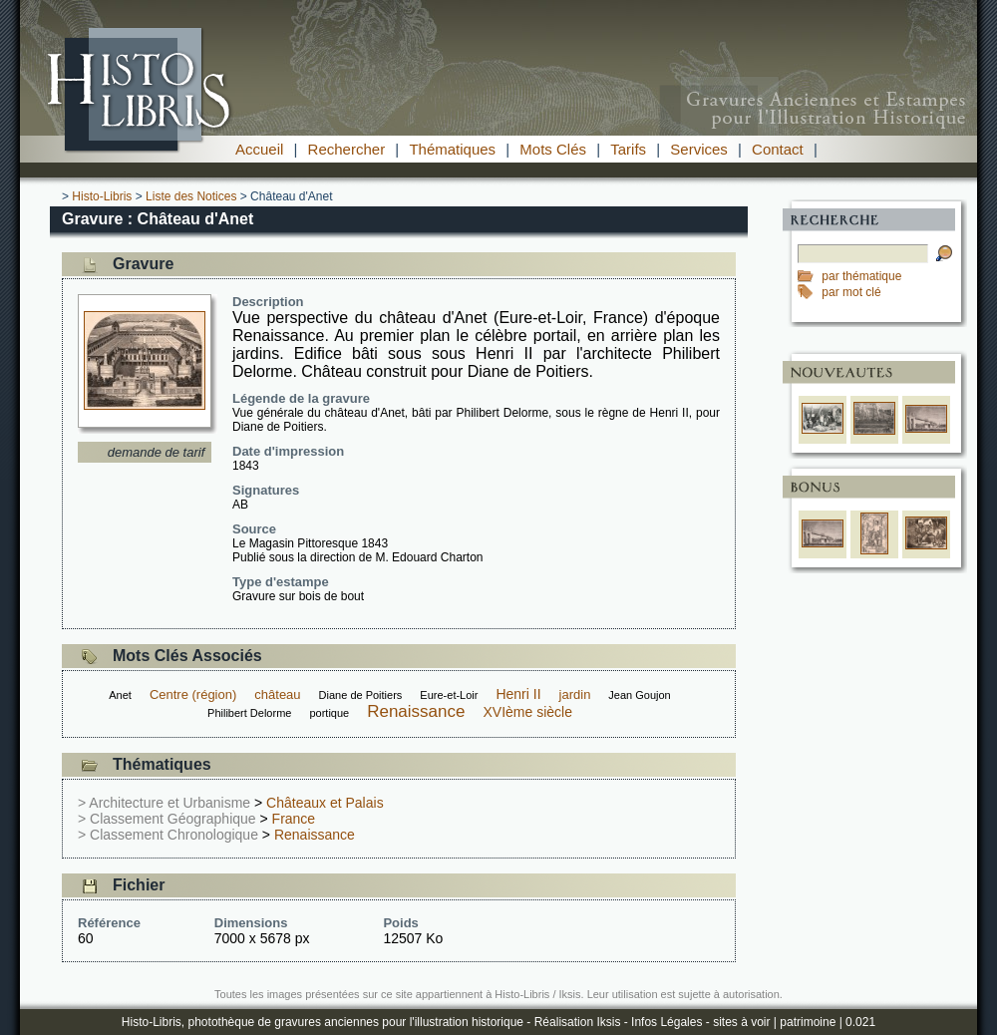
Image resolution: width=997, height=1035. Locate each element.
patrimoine (807, 1022)
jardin (575, 694)
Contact (778, 149)
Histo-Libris (102, 196)
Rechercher (347, 149)
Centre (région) (193, 694)
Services (699, 149)
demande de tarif (156, 452)
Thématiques (452, 149)
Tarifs (628, 149)
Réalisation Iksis (577, 1022)
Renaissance (416, 711)
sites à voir (741, 1022)
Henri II (518, 694)
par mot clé (851, 292)
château (277, 694)
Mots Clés (552, 149)
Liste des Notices (191, 196)
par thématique (861, 276)
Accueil (259, 149)
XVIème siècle (527, 712)
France (294, 819)
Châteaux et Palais (325, 803)
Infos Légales (666, 1022)
